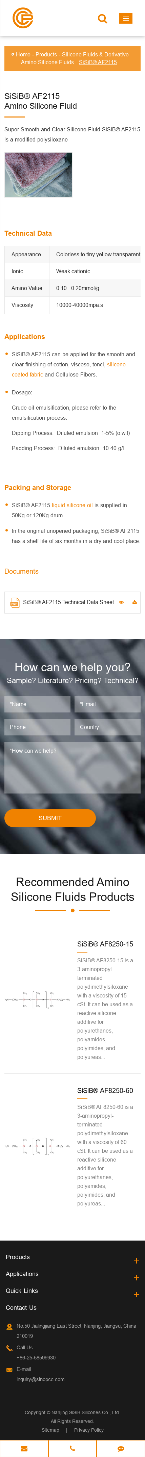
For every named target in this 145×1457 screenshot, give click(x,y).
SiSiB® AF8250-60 (105, 1090)
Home (23, 54)
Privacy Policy (89, 1430)
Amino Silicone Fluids (47, 62)
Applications (22, 1273)
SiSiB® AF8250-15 (105, 944)
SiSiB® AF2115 (98, 62)
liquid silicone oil (72, 505)
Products (46, 54)
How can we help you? (73, 667)
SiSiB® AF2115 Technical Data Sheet (62, 603)
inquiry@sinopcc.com (41, 1379)
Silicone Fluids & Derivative (95, 54)
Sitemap (50, 1430)
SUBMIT (50, 818)
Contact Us (21, 1307)
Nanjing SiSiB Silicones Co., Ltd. (85, 1412)
